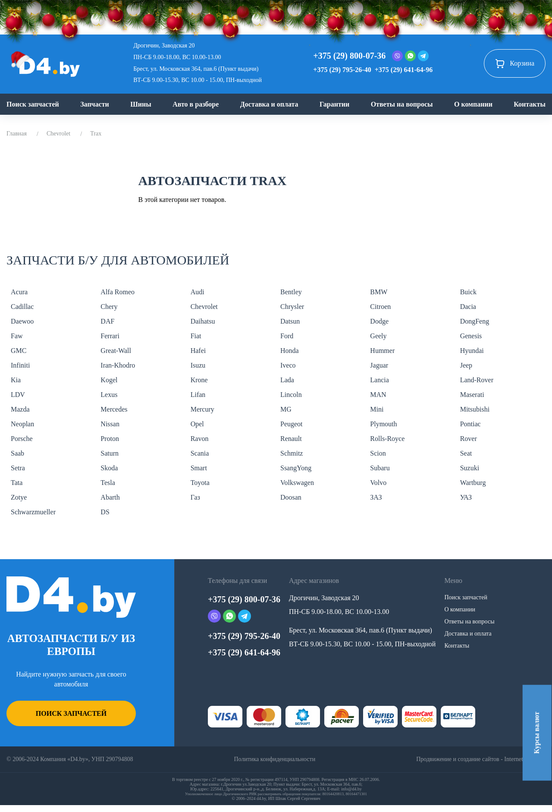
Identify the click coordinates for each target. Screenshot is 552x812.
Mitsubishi (474, 409)
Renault (291, 438)
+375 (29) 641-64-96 (404, 69)
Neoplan (22, 424)
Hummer (382, 350)
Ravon (200, 438)
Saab (17, 453)
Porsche (22, 438)
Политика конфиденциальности (274, 759)
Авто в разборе (195, 104)
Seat (466, 453)
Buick (468, 292)
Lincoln (291, 394)
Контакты (530, 104)
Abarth (109, 497)
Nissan (109, 424)
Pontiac (470, 424)
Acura (19, 292)
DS (104, 512)
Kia (16, 380)
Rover (468, 438)
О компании (473, 104)
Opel (197, 424)
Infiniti (20, 365)
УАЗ (466, 497)
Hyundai (472, 350)
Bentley (291, 292)
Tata (16, 482)
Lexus (108, 394)
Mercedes (113, 409)
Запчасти (94, 104)
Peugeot (291, 424)
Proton (109, 438)
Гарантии (334, 104)
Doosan (290, 497)
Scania (200, 453)
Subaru (379, 468)
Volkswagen (297, 482)
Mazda (20, 409)
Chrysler (292, 306)
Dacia (468, 306)
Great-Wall (115, 350)
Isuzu (198, 365)
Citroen (380, 306)
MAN (378, 394)
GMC (18, 350)
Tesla (107, 482)
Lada (287, 380)
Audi (197, 292)
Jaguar (379, 365)
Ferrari (109, 336)
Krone (199, 380)
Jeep (466, 365)
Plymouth (383, 424)
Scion (378, 453)
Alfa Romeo (117, 292)
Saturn (109, 453)
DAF (107, 321)
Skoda (109, 468)
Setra (18, 468)
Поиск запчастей (32, 104)
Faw (17, 336)
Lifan (198, 394)
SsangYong (295, 468)
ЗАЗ (376, 497)
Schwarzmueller (33, 512)
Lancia (379, 380)
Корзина (514, 63)
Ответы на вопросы (402, 104)
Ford (286, 336)
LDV (18, 394)
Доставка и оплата (269, 104)
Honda (289, 350)
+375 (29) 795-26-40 (342, 69)
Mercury (202, 409)
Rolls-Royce (387, 438)
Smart (199, 468)
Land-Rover (476, 380)
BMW (378, 292)
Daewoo (22, 321)
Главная (16, 133)
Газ (195, 497)
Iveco (288, 365)
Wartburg (473, 482)
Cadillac (22, 306)
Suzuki (469, 468)
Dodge (379, 321)
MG (286, 409)
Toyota (200, 482)
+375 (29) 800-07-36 (349, 55)
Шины (140, 104)
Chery (108, 306)
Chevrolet (58, 133)
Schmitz (291, 453)
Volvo (378, 482)
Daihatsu (203, 321)
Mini (376, 409)
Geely (378, 336)
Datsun (290, 321)
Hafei (198, 350)
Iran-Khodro (117, 365)
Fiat (196, 336)
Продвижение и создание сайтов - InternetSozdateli (481, 759)
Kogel (108, 380)
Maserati (472, 394)
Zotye (19, 497)
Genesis (471, 336)
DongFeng (474, 321)
